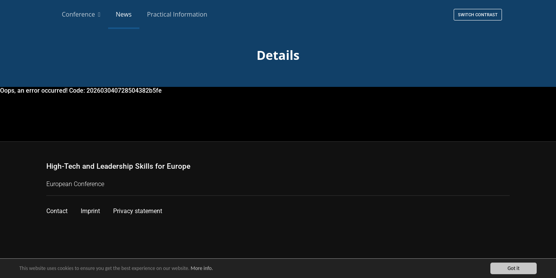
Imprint (90, 211)
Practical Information (177, 14)
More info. (202, 269)
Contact (57, 211)
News (124, 14)
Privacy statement (137, 211)
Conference (81, 14)
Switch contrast (478, 14)
